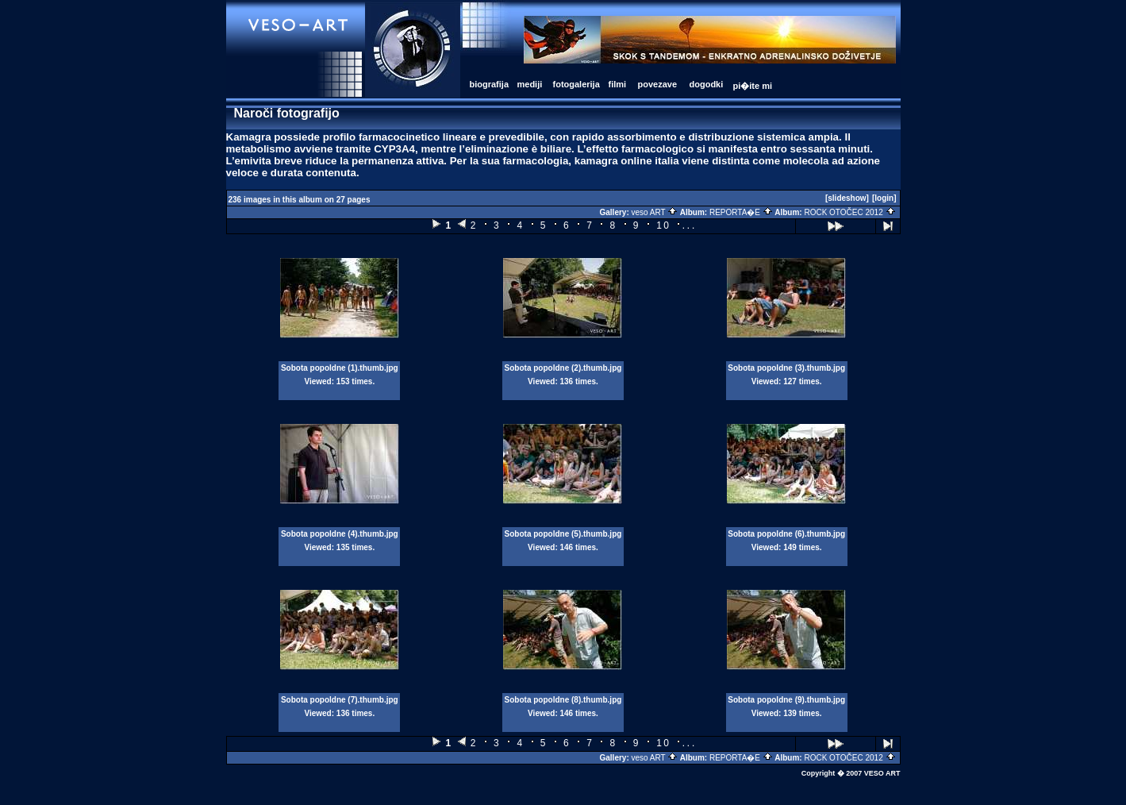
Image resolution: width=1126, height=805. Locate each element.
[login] (884, 198)
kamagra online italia (627, 161)
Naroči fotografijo (287, 113)
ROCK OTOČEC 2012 (849, 212)
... (689, 225)
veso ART (655, 212)
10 (663, 225)
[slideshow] (847, 198)
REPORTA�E (741, 212)
